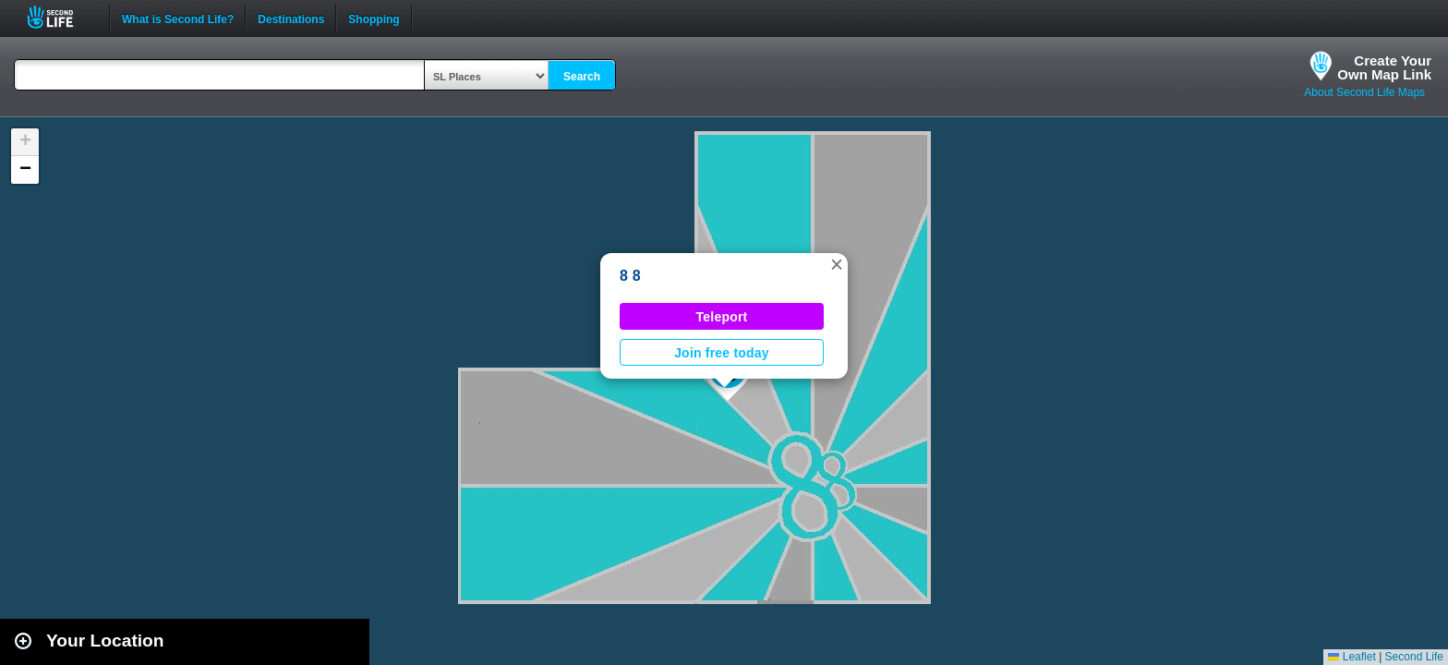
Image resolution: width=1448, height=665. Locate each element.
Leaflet (1351, 656)
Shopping (373, 17)
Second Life (60, 17)
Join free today (721, 352)
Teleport (722, 316)
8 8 (630, 276)
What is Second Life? (178, 17)
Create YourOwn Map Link (1384, 67)
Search (581, 76)
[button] (837, 264)
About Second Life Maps (1364, 92)
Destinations (291, 17)
